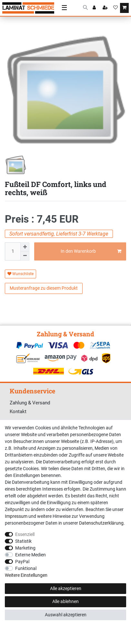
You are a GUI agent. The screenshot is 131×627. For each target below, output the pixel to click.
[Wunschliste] (115, 8)
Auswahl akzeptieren (65, 614)
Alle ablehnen (65, 601)
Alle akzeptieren (65, 588)
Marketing (25, 548)
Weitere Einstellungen (26, 575)
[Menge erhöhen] (24, 246)
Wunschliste (20, 274)
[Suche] (85, 8)
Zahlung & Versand (30, 403)
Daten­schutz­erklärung (101, 523)
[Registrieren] (105, 8)
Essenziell (25, 534)
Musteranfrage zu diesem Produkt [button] (44, 288)
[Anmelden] (94, 8)
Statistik (23, 541)
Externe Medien (30, 554)
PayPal (22, 561)
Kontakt (18, 411)
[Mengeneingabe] (12, 251)
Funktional (25, 568)
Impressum (16, 516)
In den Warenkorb (91, 251)
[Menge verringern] (24, 256)
